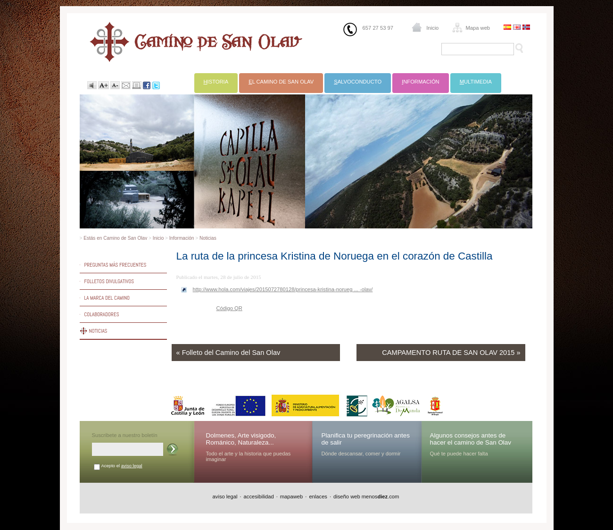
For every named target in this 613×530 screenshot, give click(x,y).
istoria (216, 81)
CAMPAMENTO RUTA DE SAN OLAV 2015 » (451, 352)
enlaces (318, 496)
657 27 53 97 (378, 28)
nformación (420, 81)
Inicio (432, 28)
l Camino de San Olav (281, 81)
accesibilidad (259, 496)
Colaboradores (101, 314)
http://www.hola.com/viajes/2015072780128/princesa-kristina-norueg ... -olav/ (283, 289)
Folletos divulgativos (109, 281)
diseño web (346, 496)
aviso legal (131, 465)
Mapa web (477, 28)
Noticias (207, 238)
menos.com (380, 496)
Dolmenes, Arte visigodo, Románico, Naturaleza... (241, 439)
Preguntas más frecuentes (115, 264)
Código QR (229, 308)
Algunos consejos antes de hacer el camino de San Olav (471, 439)
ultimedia (476, 81)
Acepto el (121, 465)
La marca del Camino (107, 297)
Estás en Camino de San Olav (115, 238)
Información (181, 238)
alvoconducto (357, 81)
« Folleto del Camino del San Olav (228, 352)
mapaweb (291, 496)
